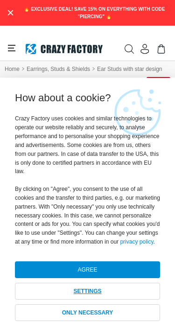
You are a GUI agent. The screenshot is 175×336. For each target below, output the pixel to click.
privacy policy (136, 241)
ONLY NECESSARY (87, 312)
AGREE (87, 269)
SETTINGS (87, 291)
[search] (129, 49)
